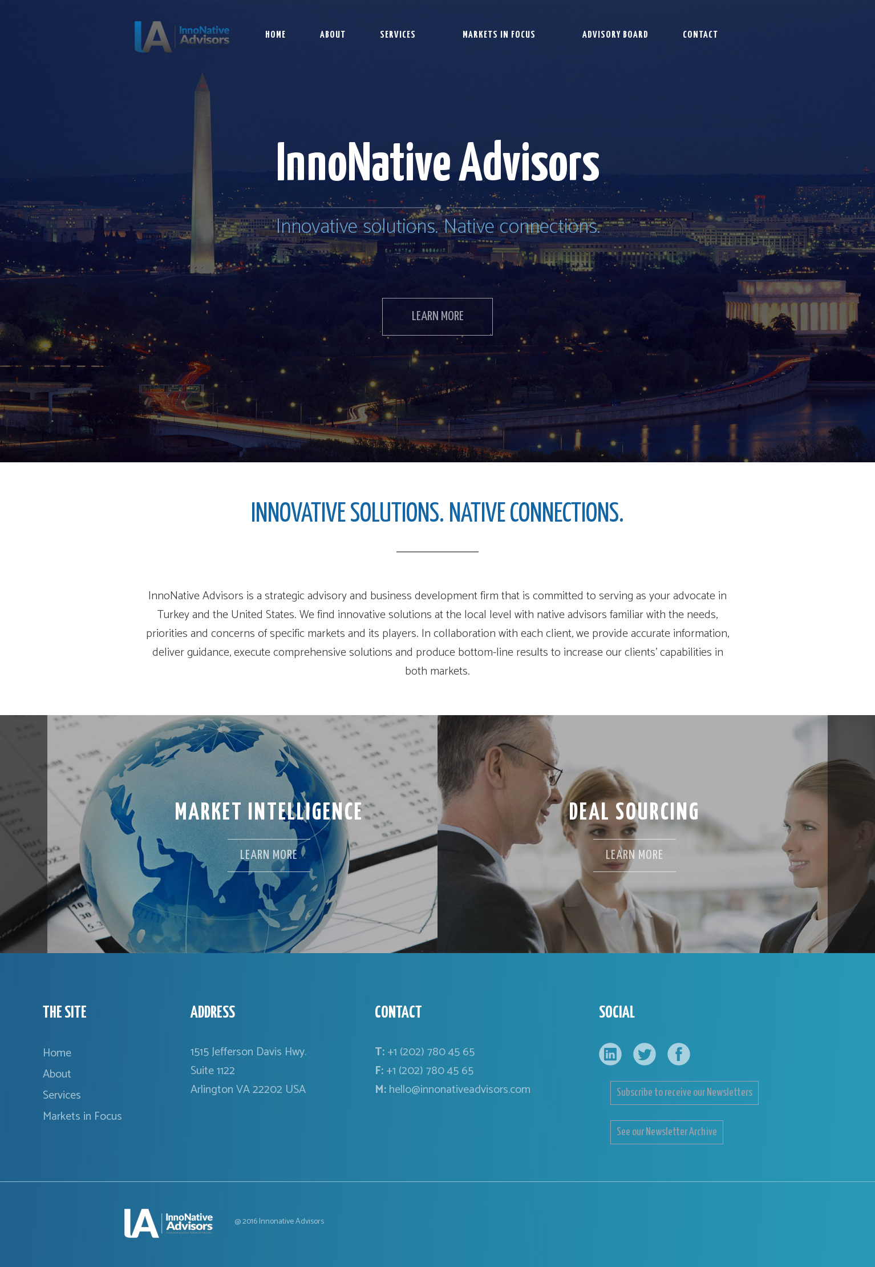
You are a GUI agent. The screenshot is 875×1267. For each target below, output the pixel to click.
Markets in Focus (82, 1116)
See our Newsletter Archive (667, 1132)
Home (57, 1053)
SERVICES (398, 35)
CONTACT (700, 35)
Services (62, 1095)
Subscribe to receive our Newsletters (684, 1092)
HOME (275, 35)
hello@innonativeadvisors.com (459, 1089)
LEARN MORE (438, 316)
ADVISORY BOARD (615, 35)
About (57, 1074)
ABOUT (333, 35)
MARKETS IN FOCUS (499, 35)
